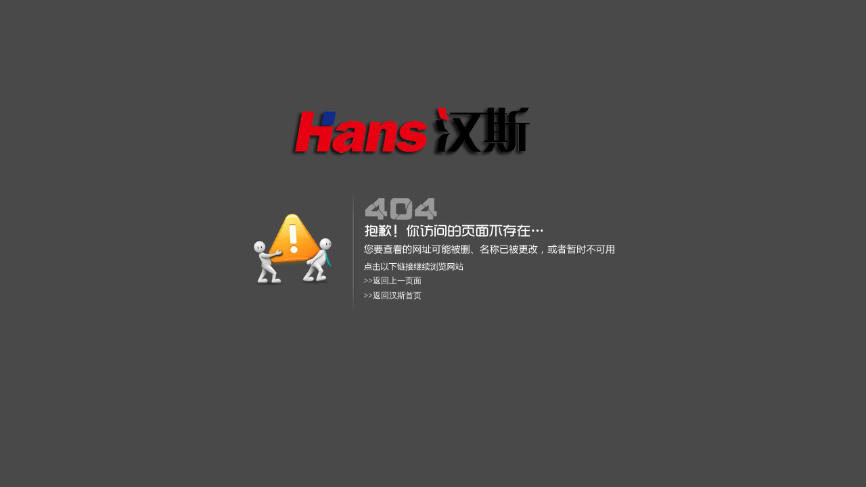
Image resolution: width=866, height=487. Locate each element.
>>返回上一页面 (393, 280)
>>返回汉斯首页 (393, 295)
